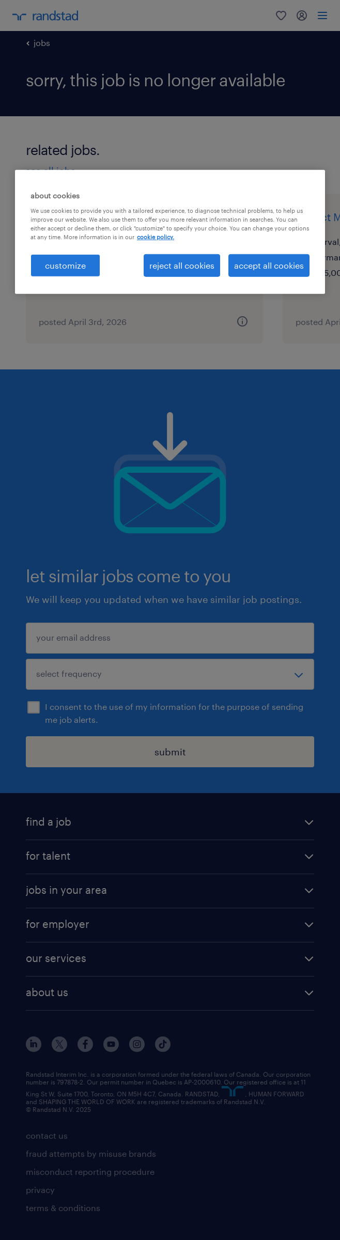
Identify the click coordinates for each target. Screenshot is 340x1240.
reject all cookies (181, 265)
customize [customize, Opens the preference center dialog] (65, 265)
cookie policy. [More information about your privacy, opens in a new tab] (155, 237)
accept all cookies (269, 265)
